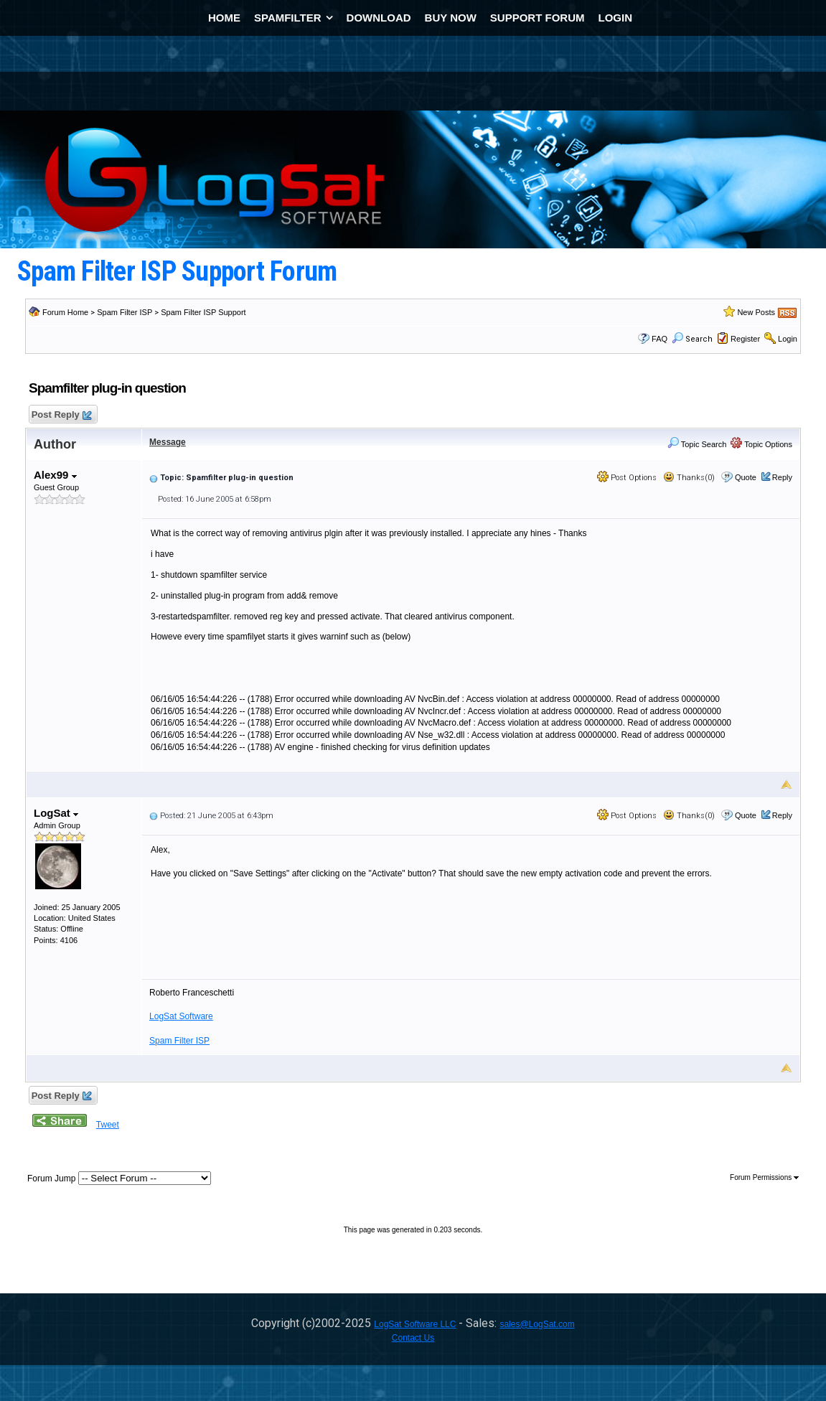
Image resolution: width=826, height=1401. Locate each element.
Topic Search (696, 444)
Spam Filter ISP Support (203, 312)
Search (692, 339)
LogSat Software (181, 1016)
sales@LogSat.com (536, 1324)
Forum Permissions (764, 1177)
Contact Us (413, 1338)
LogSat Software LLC (415, 1324)
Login (787, 338)
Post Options (627, 477)
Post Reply (61, 415)
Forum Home (65, 312)
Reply (782, 477)
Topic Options (761, 444)
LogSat (56, 813)
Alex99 (55, 475)
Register (745, 338)
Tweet (107, 1125)
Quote (745, 477)
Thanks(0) (689, 477)
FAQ (659, 338)
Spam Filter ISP (124, 312)
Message (167, 442)
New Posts (756, 312)
